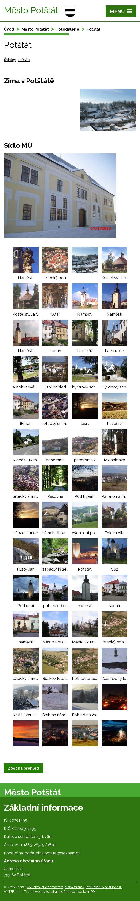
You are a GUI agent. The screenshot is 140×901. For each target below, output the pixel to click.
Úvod (9, 29)
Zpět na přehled (23, 768)
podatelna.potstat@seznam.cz (52, 853)
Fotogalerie (67, 29)
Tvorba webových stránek (43, 891)
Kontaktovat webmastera (45, 887)
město (24, 59)
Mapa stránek (74, 887)
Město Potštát (35, 29)
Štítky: (10, 59)
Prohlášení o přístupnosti (104, 887)
